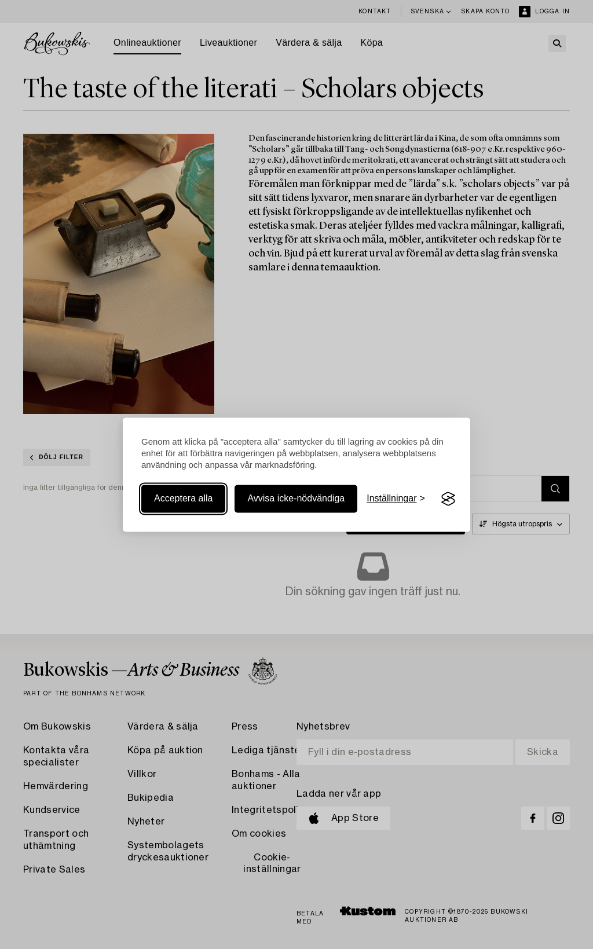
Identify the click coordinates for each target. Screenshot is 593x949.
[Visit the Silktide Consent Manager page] (448, 499)
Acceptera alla (183, 499)
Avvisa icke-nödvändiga (296, 499)
